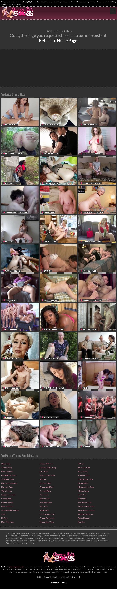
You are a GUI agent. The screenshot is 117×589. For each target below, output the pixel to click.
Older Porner (6, 491)
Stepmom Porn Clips (86, 506)
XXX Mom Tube (7, 479)
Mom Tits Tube (7, 522)
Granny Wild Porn (46, 487)
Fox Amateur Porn (46, 514)
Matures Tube (7, 487)
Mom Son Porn (7, 471)
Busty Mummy (84, 518)
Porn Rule (43, 506)
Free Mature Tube (8, 475)
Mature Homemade (9, 483)
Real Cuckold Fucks (47, 475)
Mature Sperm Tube (86, 487)
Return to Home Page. (58, 40)
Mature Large (83, 491)
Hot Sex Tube (45, 483)
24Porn (81, 464)
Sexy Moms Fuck (84, 502)
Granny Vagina (7, 502)
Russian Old (44, 499)
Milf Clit (42, 479)
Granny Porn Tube (85, 479)
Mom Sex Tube (84, 467)
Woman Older (45, 491)
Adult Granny (6, 467)
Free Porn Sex (83, 475)
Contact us (54, 582)
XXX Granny (83, 471)
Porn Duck (82, 499)
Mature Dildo (83, 483)
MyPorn (4, 518)
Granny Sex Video (46, 522)
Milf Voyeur (44, 510)
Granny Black (6, 499)
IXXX (3, 514)
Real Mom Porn (45, 502)
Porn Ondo (44, 495)
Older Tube (6, 464)
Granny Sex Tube (8, 495)
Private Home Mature (10, 510)
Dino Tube (43, 471)
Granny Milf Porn (46, 464)
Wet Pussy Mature (85, 514)
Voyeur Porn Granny (86, 510)
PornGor (81, 522)
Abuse (64, 582)
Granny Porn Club (46, 518)
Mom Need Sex (7, 506)
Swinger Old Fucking (47, 467)
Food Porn (82, 495)
